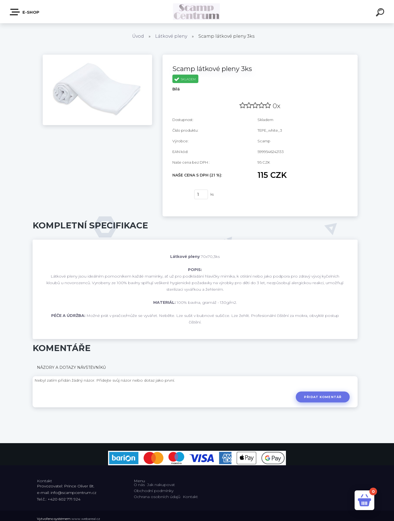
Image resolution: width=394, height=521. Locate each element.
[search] (381, 13)
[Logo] (197, 11)
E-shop (24, 12)
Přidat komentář (322, 397)
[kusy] (201, 194)
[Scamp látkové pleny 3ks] (97, 56)
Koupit (179, 194)
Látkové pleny (171, 36)
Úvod (138, 36)
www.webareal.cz (85, 519)
